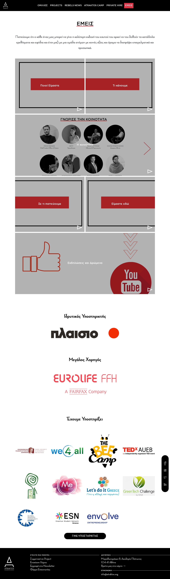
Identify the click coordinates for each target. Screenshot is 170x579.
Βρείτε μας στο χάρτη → (113, 565)
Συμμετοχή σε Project (40, 558)
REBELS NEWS (73, 5)
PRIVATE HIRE (114, 5)
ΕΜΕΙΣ (128, 5)
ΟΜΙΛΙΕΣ (43, 5)
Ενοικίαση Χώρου (38, 562)
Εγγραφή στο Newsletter (42, 565)
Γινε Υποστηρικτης (85, 536)
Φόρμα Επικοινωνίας (40, 569)
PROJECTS (56, 5)
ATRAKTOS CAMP (94, 5)
